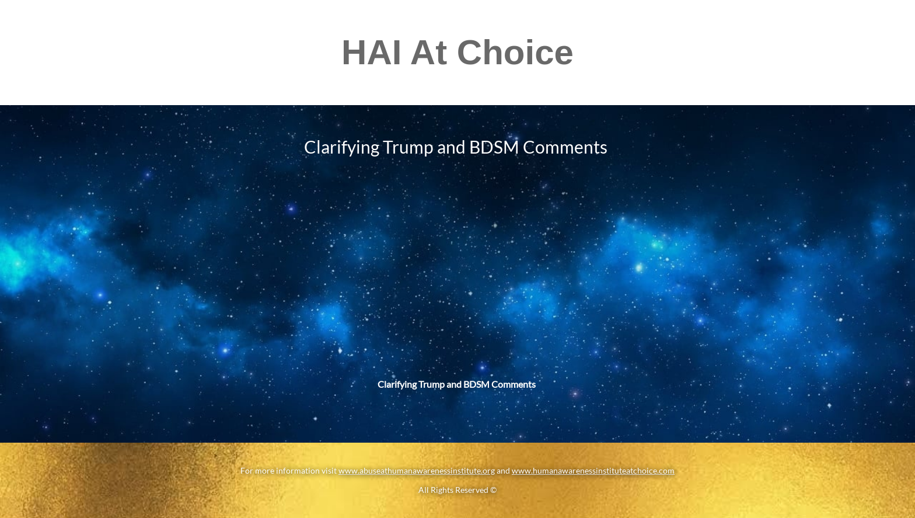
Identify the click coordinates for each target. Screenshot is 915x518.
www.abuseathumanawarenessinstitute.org (416, 470)
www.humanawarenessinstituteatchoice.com (593, 470)
